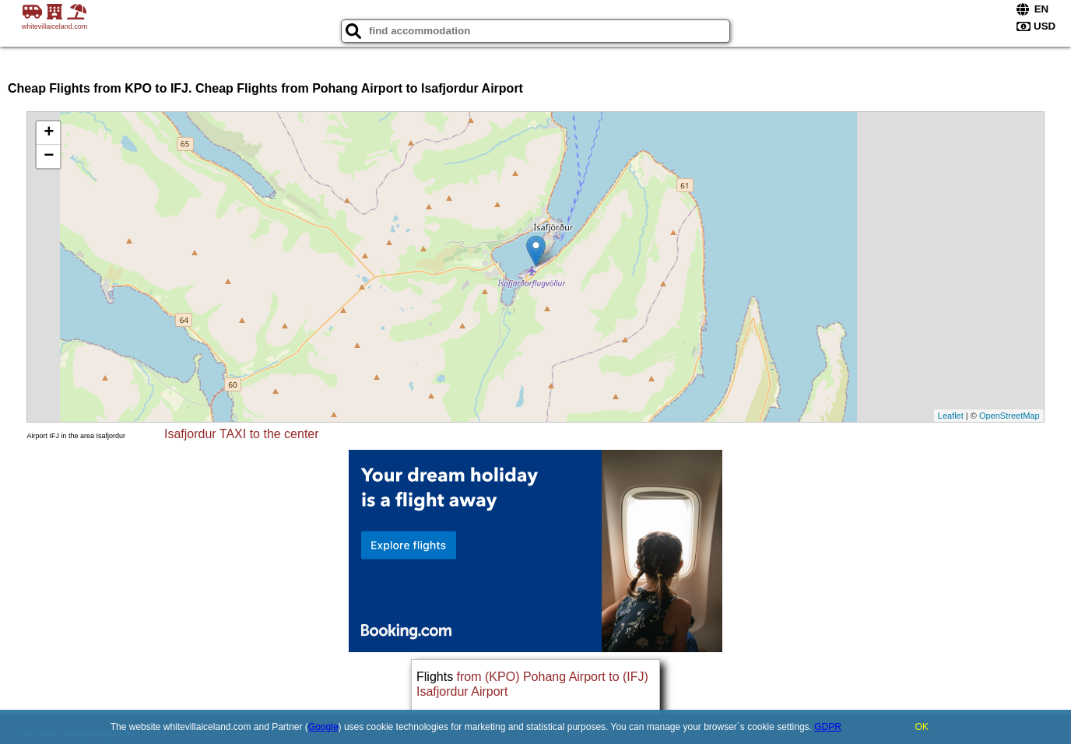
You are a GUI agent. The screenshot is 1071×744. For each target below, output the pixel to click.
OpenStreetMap (1009, 415)
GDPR (827, 726)
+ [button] (49, 133)
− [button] (49, 156)
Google (323, 726)
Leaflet (951, 415)
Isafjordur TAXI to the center (241, 433)
